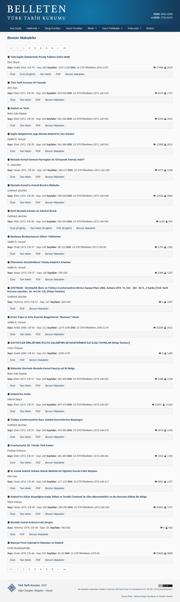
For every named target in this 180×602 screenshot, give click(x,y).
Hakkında (33, 28)
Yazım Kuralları (74, 28)
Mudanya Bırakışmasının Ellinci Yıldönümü (34, 236)
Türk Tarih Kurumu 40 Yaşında (26, 82)
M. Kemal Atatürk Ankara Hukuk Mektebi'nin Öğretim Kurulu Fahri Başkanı (52, 471)
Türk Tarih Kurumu (29, 585)
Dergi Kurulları (52, 28)
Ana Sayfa (15, 28)
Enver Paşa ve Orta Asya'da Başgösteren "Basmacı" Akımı (43, 317)
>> (64, 48)
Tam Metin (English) (41, 228)
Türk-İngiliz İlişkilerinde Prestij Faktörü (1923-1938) (38, 57)
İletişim (150, 28)
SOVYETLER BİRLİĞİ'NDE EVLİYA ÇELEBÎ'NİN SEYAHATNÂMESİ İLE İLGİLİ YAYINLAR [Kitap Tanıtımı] (68, 342)
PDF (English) (64, 228)
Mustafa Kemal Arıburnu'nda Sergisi (30, 522)
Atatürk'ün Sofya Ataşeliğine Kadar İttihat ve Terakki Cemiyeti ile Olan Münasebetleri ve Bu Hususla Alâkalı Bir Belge (77, 496)
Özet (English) (28, 74)
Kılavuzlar (134, 28)
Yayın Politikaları (112, 28)
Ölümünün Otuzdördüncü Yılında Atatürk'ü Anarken (39, 262)
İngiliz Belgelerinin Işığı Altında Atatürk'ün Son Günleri (40, 134)
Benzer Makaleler (75, 74)
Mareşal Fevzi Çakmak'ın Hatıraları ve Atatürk (35, 542)
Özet (12, 74)
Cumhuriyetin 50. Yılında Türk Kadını (30, 445)
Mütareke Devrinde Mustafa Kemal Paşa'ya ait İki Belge (41, 368)
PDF (58, 74)
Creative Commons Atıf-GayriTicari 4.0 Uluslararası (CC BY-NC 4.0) (128, 589)
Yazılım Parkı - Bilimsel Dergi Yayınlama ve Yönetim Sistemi (147, 596)
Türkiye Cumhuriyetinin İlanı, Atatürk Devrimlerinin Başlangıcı (45, 419)
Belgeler (38, 590)
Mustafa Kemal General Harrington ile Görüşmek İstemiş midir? (46, 159)
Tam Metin (45, 74)
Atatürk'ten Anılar (19, 394)
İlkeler (92, 28)
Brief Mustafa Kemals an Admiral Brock (32, 211)
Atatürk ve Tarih (18, 108)
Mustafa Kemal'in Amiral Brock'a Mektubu (33, 185)
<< (11, 48)
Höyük (49, 590)
